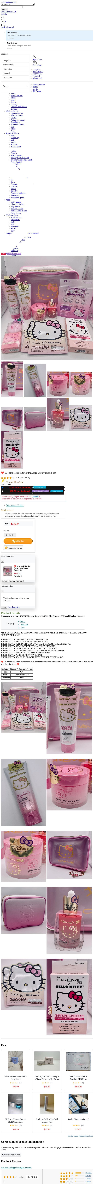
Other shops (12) (15, 505)
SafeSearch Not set (8, 12)
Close (4, 607)
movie (35, 89)
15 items (88, 1173)
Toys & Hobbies (12, 133)
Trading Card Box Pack (20, 158)
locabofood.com (9, 2)
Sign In (4, 14)
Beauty (5, 86)
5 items (88, 1176)
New (25, 487)
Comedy (14, 104)
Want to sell (7, 78)
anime (35, 87)
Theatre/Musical (17, 124)
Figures (14, 153)
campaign (7, 60)
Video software (39, 84)
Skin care (24, 624)
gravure (14, 109)
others (13, 98)
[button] (47, 24)
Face (22, 628)
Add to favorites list (13, 547)
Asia (12, 131)
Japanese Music (17, 113)
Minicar (14, 144)
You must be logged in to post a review (16, 1167)
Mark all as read (7, 27)
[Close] (2, 561)
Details (36, 496)
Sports (13, 102)
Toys (13, 135)
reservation (7, 69)
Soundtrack (15, 122)
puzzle (13, 142)
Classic (13, 118)
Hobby (13, 151)
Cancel (4, 581)
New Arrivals (8, 65)
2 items (88, 1178)
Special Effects (17, 96)
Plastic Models (16, 155)
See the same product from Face (80, 1136)
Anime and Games (18, 120)
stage (13, 100)
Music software (12, 111)
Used (33, 491)
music (13, 93)
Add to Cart (18, 541)
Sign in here (37, 59)
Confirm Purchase (16, 581)
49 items (32, 1177)
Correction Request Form (11, 1155)
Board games (16, 146)
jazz (12, 127)
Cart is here (37, 65)
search (4, 9)
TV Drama (37, 91)
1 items (88, 1181)
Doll (12, 140)
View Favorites (13, 607)
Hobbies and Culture (19, 107)
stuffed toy (15, 138)
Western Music (17, 115)
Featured (6, 73)
